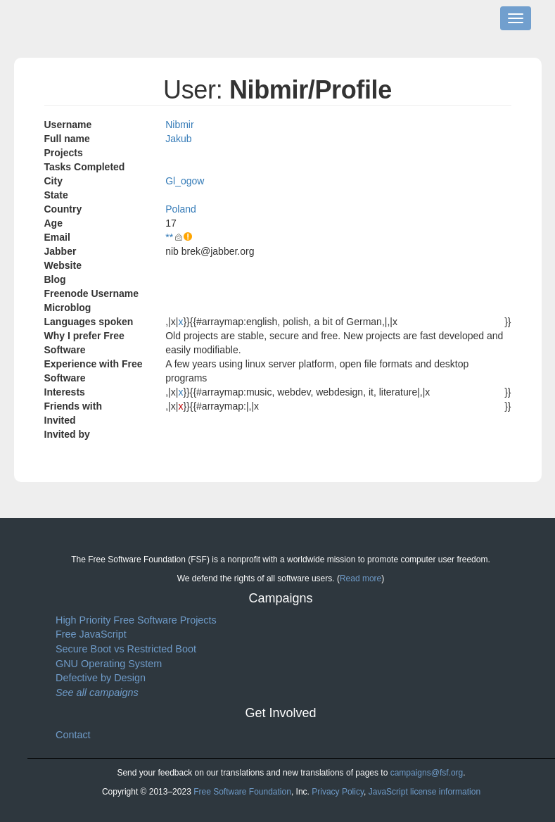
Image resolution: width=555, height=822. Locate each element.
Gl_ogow (184, 180)
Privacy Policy (338, 792)
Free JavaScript (91, 634)
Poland (180, 209)
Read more (360, 578)
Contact (73, 734)
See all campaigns (97, 692)
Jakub (178, 138)
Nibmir (179, 124)
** (169, 237)
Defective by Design (101, 677)
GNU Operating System (109, 663)
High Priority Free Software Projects (136, 620)
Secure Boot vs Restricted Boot (126, 649)
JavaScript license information (424, 792)
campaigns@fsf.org (427, 773)
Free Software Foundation (242, 792)
